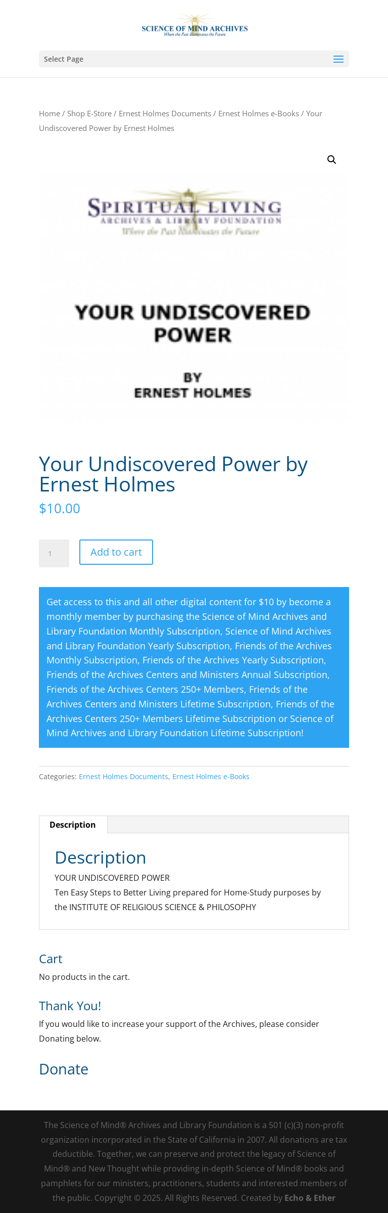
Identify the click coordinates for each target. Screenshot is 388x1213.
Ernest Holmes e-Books (258, 113)
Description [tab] (73, 824)
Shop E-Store (89, 113)
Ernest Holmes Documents (165, 113)
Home (49, 113)
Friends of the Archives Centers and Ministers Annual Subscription (186, 674)
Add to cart (116, 552)
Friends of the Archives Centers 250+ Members (145, 689)
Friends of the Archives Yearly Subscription (233, 660)
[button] (332, 160)
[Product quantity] (54, 554)
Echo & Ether (309, 1197)
